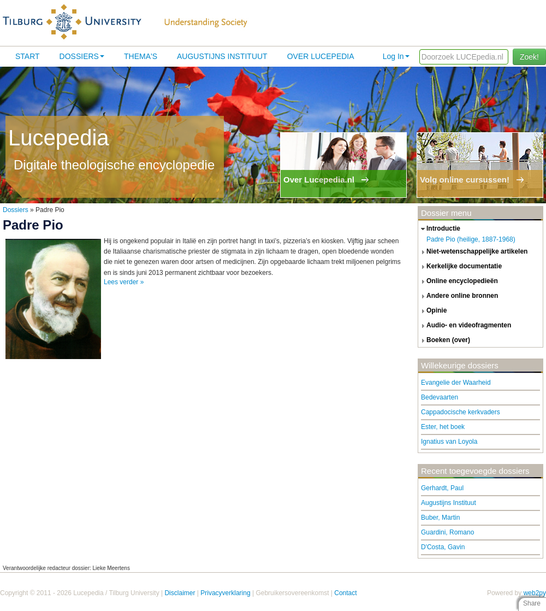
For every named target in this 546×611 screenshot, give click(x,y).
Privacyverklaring (225, 593)
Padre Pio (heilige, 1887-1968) (470, 239)
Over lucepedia (320, 56)
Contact (345, 593)
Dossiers (82, 56)
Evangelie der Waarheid (456, 382)
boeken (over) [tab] (444, 340)
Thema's (140, 56)
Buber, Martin (440, 517)
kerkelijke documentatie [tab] (460, 266)
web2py (535, 593)
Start (27, 56)
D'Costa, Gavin (443, 547)
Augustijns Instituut (222, 56)
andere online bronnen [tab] (458, 296)
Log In (396, 56)
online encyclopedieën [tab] (458, 281)
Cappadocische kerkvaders (460, 412)
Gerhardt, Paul (442, 488)
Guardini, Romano (447, 532)
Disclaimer (179, 593)
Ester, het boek (443, 427)
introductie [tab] (439, 229)
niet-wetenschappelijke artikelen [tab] (472, 252)
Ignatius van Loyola (449, 441)
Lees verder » (124, 282)
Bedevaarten (439, 397)
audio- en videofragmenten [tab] (464, 325)
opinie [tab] (432, 311)
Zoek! (529, 56)
